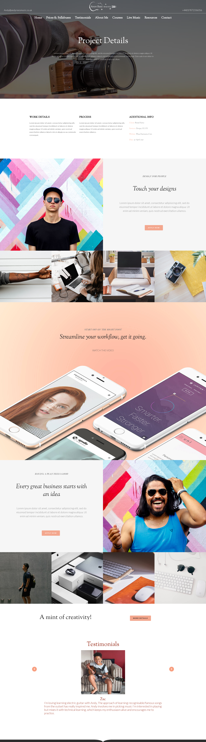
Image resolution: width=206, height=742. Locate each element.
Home (38, 18)
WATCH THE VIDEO (103, 350)
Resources (151, 18)
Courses (117, 18)
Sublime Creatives (110, 731)
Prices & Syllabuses (58, 18)
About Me (101, 18)
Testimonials (83, 18)
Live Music (133, 18)
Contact (166, 18)
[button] (154, 227)
